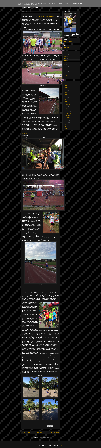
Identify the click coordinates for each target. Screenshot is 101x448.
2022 (66, 90)
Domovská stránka (41, 432)
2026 (66, 83)
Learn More (76, 3)
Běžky (65, 77)
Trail (64, 62)
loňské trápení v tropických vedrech (46, 16)
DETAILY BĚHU (25, 133)
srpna (67, 109)
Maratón (65, 66)
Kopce (65, 58)
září (67, 108)
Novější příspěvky (26, 432)
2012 (66, 128)
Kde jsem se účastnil (68, 41)
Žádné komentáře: (41, 426)
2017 (66, 99)
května (67, 117)
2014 (66, 124)
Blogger (60, 445)
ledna (67, 122)
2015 (66, 103)
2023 (66, 89)
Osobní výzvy (66, 47)
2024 (66, 87)
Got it (81, 3)
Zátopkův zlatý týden (29, 14)
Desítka (26, 427)
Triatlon (65, 73)
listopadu (68, 104)
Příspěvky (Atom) (45, 437)
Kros (64, 64)
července (68, 111)
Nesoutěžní (66, 71)
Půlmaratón (36, 427)
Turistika (65, 75)
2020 (66, 94)
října (67, 106)
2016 (66, 101)
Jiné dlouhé (66, 68)
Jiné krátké (30, 427)
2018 (66, 97)
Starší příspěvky (55, 432)
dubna (67, 119)
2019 (66, 96)
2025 (66, 85)
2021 (66, 92)
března (67, 120)
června (67, 115)
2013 (66, 126)
